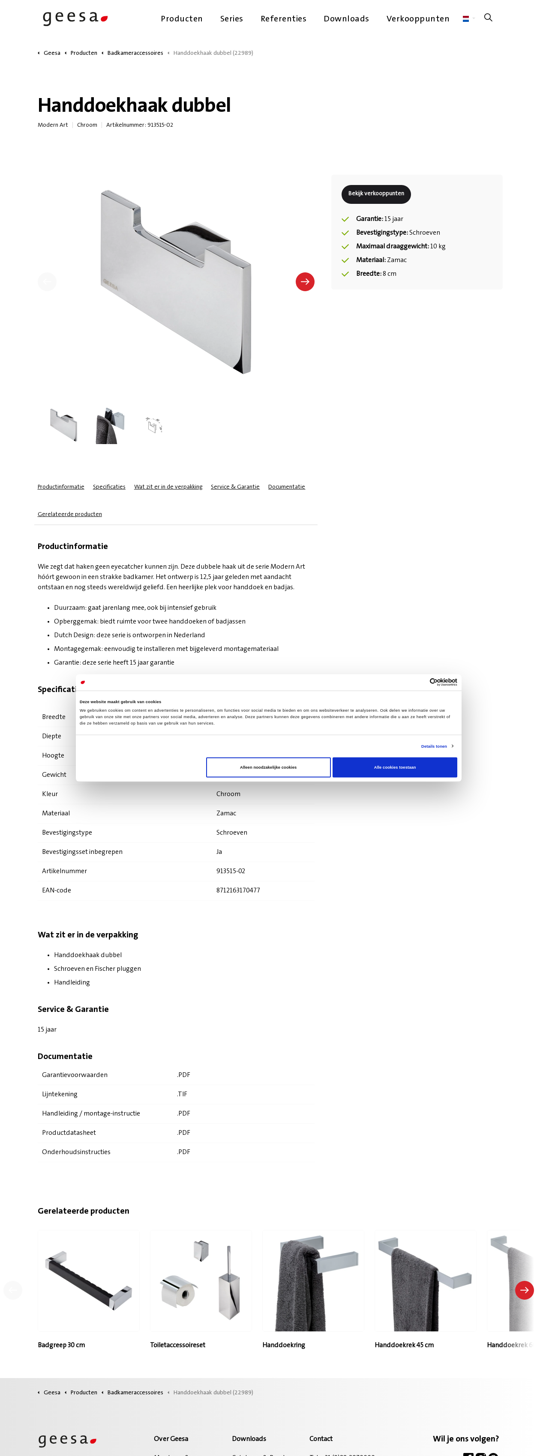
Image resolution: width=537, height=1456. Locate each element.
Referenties (284, 19)
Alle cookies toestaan (395, 767)
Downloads (346, 19)
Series (231, 19)
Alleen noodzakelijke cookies (268, 767)
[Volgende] (305, 281)
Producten (182, 19)
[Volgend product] (524, 1290)
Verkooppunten (418, 19)
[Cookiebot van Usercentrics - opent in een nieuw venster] (419, 682)
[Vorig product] (12, 1290)
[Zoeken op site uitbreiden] (488, 19)
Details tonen (434, 746)
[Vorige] (47, 281)
